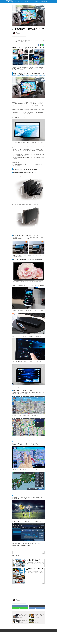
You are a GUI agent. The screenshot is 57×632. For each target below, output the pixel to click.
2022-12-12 (17, 32)
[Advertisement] (28, 591)
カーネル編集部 (17, 33)
